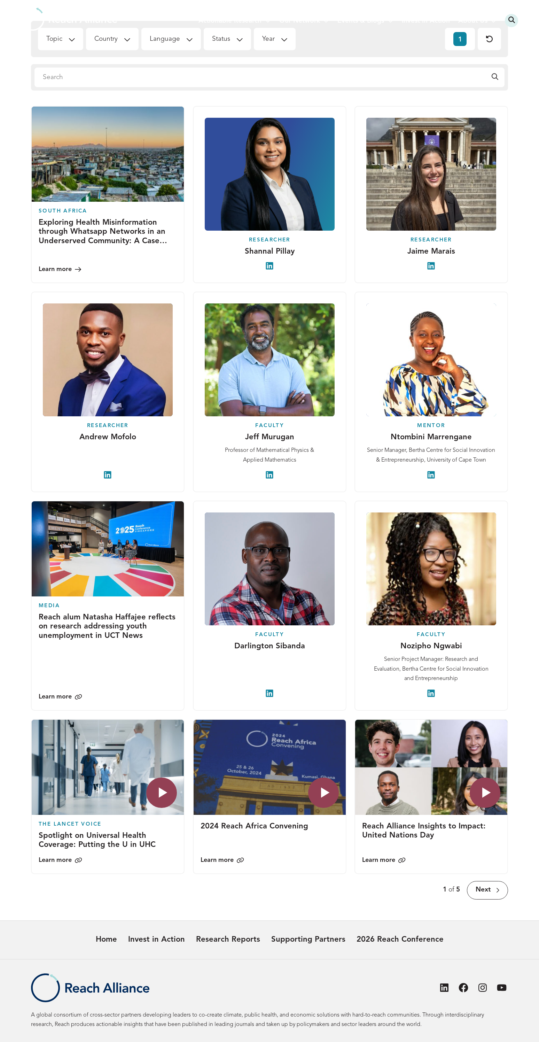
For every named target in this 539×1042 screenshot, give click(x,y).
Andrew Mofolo (107, 437)
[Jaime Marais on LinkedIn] (431, 265)
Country (106, 39)
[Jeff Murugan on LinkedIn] (269, 474)
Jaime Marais (431, 251)
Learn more (55, 269)
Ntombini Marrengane (431, 437)
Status (221, 39)
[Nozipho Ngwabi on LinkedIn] (431, 693)
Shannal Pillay (269, 251)
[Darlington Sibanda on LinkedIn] (269, 693)
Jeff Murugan (269, 437)
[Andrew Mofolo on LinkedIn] (107, 474)
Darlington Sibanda (269, 646)
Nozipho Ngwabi (431, 646)
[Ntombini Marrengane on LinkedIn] (431, 474)
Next (483, 890)
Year (268, 39)
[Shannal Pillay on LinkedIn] (269, 265)
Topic (54, 39)
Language (165, 39)
